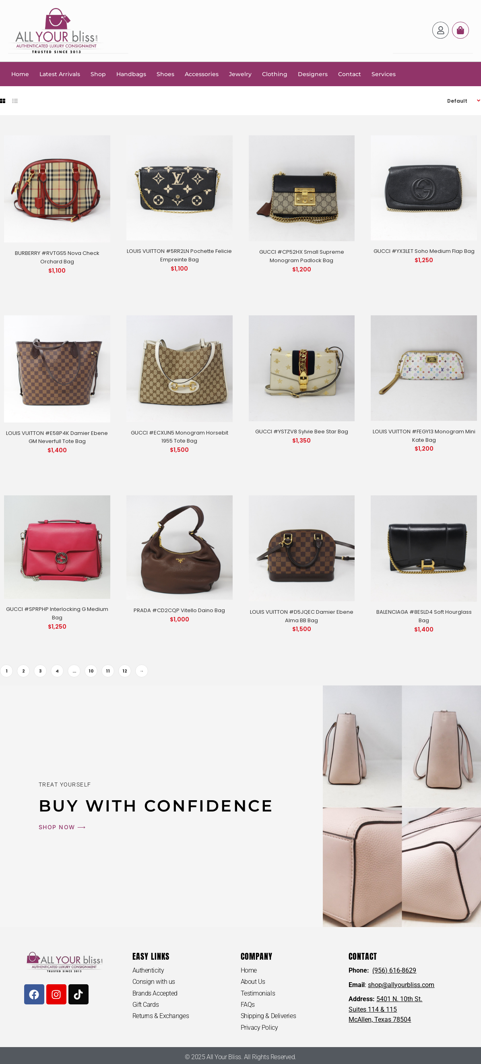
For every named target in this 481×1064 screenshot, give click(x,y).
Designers (313, 73)
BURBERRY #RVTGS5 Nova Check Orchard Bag (57, 257)
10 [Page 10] (91, 670)
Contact (349, 73)
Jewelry (240, 73)
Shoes (165, 73)
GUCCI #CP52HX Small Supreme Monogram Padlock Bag (301, 256)
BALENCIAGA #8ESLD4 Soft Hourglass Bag (424, 616)
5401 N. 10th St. (399, 998)
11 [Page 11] (108, 670)
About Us (253, 981)
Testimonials (258, 993)
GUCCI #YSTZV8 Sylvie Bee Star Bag (301, 431)
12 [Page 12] (124, 670)
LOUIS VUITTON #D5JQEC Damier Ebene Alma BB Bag (301, 616)
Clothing (274, 73)
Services (384, 73)
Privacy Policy (259, 1027)
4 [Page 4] (57, 670)
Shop (98, 73)
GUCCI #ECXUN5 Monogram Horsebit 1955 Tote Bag (179, 436)
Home (20, 73)
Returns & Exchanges (160, 1016)
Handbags (131, 73)
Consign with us (153, 981)
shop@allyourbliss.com (401, 984)
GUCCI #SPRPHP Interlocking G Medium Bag (57, 613)
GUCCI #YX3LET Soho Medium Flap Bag (424, 251)
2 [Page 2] (23, 670)
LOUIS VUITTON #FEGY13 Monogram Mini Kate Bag (424, 435)
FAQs (248, 1004)
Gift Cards (145, 1004)
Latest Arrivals (59, 73)
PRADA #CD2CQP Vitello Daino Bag (179, 610)
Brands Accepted (155, 993)
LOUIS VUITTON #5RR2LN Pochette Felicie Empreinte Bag (179, 255)
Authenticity (148, 970)
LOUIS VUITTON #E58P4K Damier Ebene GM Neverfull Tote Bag (57, 437)
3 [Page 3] (40, 670)
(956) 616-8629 (394, 970)
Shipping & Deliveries (268, 1016)
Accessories (202, 73)
